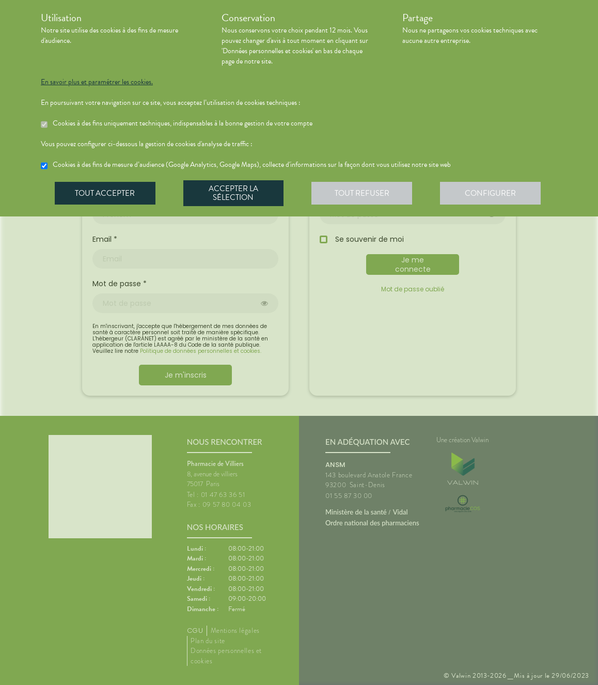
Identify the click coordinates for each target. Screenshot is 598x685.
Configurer (493, 193)
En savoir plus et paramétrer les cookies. (97, 82)
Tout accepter (105, 193)
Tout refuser (364, 193)
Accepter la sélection (234, 193)
